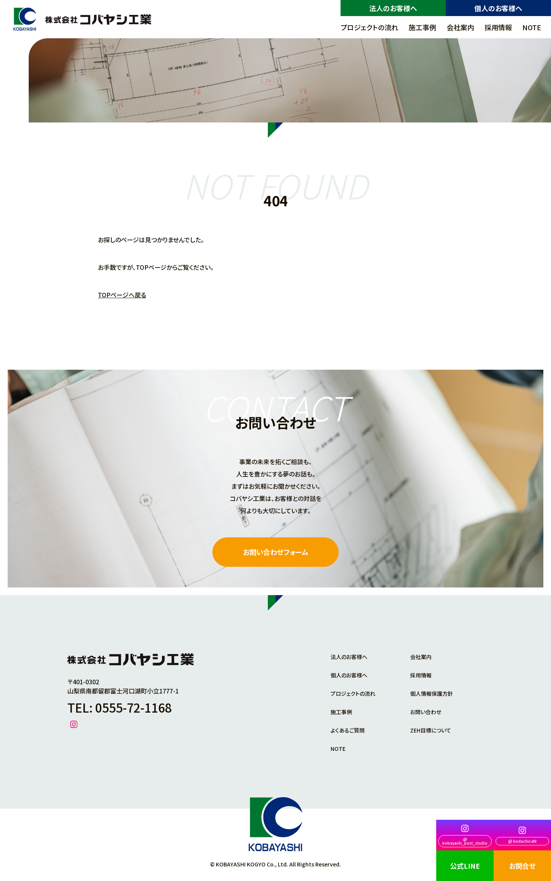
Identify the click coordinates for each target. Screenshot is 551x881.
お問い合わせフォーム (275, 552)
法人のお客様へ (393, 8)
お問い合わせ (425, 712)
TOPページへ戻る (122, 294)
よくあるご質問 (348, 730)
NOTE (531, 27)
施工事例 (422, 27)
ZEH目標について (430, 730)
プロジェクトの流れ (369, 27)
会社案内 (460, 27)
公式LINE (465, 866)
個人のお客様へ (498, 8)
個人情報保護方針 (431, 693)
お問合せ (522, 866)
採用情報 (498, 27)
